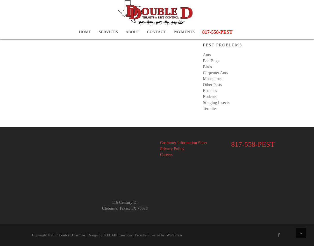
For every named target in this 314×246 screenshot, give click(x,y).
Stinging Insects (216, 102)
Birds (207, 67)
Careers (166, 154)
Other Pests (212, 84)
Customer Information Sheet (183, 142)
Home (85, 32)
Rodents (209, 96)
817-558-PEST (217, 32)
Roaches (210, 90)
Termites (210, 108)
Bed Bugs (211, 61)
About (132, 32)
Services (108, 32)
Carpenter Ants (215, 73)
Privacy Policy (172, 148)
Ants (207, 55)
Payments (184, 32)
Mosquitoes (212, 78)
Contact (156, 32)
